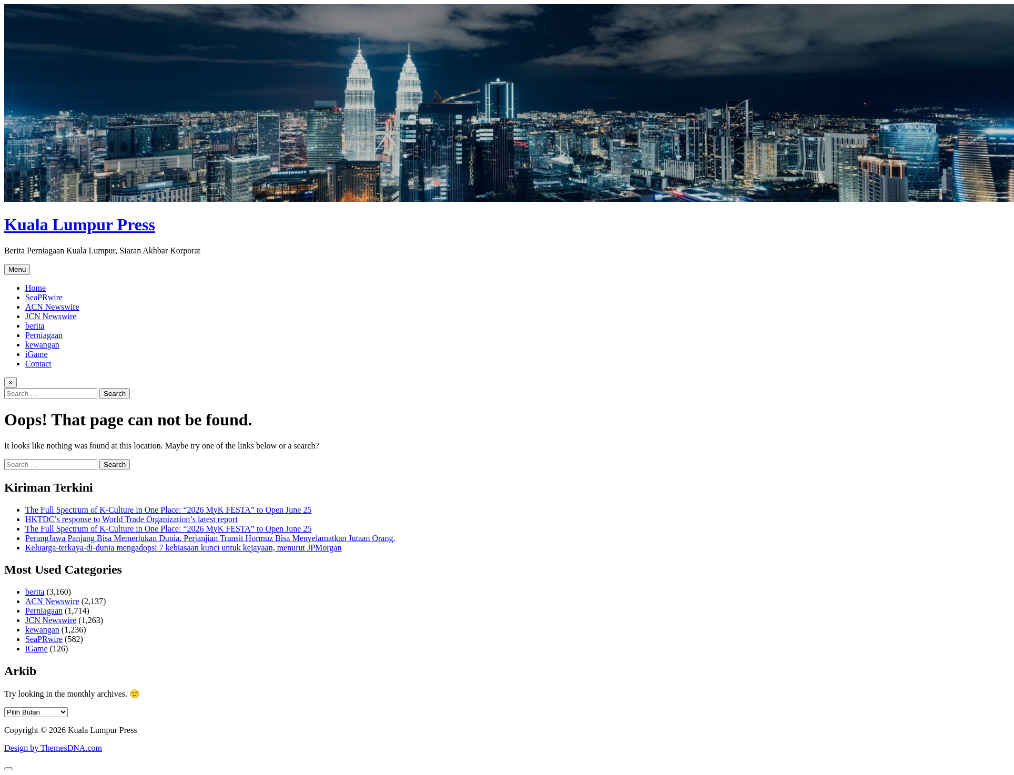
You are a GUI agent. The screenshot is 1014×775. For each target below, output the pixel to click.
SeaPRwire (44, 297)
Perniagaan (44, 335)
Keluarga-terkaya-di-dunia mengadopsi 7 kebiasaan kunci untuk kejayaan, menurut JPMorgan (183, 547)
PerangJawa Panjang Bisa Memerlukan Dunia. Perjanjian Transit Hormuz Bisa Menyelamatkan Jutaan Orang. (210, 538)
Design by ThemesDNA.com (53, 747)
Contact (38, 363)
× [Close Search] (10, 382)
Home (35, 287)
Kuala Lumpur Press (79, 224)
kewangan (42, 344)
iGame (36, 354)
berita (34, 325)
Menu (17, 269)
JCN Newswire (50, 316)
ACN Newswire (52, 306)
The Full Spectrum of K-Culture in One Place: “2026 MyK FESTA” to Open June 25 (168, 509)
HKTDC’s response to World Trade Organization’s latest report (131, 519)
